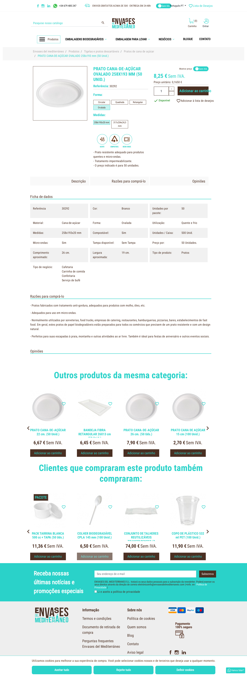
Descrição (78, 181)
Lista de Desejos (200, 6)
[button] (87, 39)
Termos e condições (96, 618)
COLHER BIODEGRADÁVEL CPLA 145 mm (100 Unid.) (94, 535)
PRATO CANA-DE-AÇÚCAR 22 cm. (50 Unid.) (48, 432)
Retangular (138, 102)
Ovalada (101, 107)
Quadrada (119, 102)
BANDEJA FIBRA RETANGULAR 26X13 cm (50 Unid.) (94, 434)
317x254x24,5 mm (119, 124)
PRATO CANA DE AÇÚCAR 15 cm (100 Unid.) (188, 432)
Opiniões (198, 181)
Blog (130, 635)
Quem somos (136, 627)
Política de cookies (141, 618)
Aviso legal (135, 652)
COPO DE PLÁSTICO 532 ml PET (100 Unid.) (188, 535)
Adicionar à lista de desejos (195, 101)
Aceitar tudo (61, 670)
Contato (133, 644)
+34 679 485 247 (67, 5)
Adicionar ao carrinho (194, 91)
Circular (101, 102)
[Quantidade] (161, 91)
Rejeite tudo (123, 670)
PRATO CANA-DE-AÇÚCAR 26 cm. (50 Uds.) (141, 432)
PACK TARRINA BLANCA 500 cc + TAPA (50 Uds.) (48, 535)
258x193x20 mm (101, 122)
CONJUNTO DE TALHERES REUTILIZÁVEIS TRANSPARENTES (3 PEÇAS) (141, 539)
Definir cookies (185, 670)
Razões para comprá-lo (129, 181)
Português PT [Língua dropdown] (177, 5)
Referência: (101, 86)
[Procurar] (69, 23)
